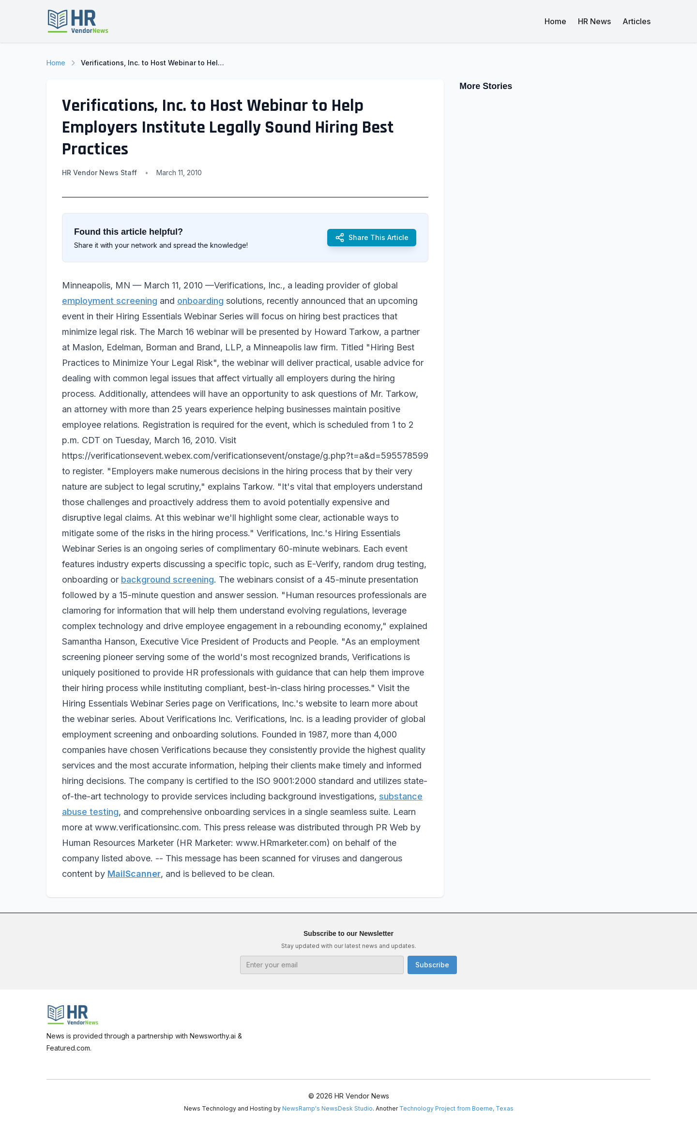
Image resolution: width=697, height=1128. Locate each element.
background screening (167, 579)
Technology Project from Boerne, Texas (456, 1108)
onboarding (200, 301)
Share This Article (372, 237)
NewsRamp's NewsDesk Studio (327, 1108)
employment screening (109, 301)
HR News (594, 21)
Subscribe (432, 965)
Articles (636, 21)
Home (555, 21)
